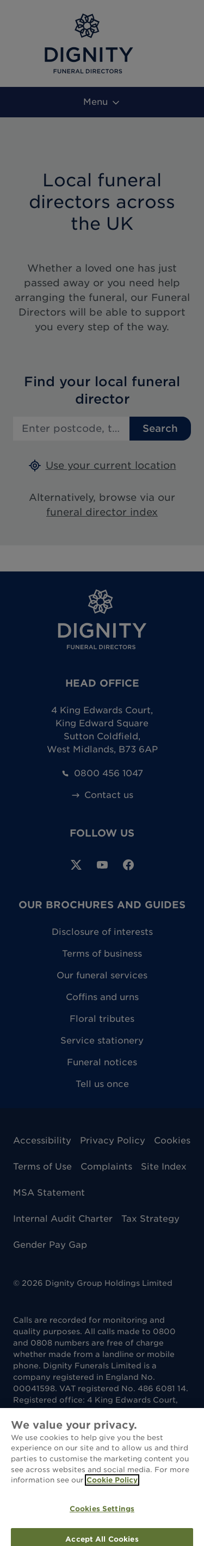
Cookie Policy (112, 1486)
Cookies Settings (102, 1515)
